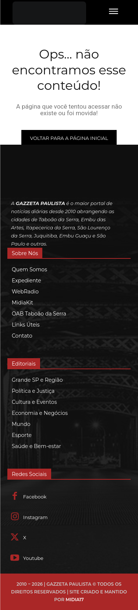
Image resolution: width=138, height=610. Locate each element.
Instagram (35, 517)
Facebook (35, 497)
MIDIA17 (75, 599)
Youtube (33, 558)
